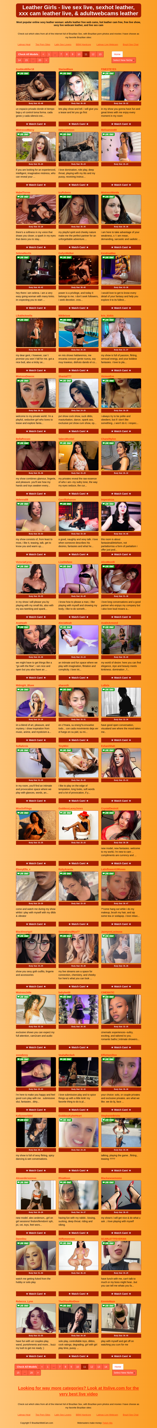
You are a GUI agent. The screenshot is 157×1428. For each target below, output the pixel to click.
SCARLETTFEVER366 (113, 1238)
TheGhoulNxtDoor (69, 1301)
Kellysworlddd (24, 1115)
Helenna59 (22, 499)
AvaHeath (21, 622)
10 (79, 54)
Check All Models (28, 54)
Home (117, 54)
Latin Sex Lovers (62, 44)
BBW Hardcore (83, 44)
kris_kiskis (107, 315)
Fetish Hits (107, 1423)
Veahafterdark (67, 1055)
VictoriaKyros (24, 562)
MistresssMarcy (25, 129)
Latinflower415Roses (113, 869)
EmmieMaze (108, 1301)
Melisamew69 (109, 129)
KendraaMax (108, 253)
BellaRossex (23, 439)
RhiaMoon (64, 1178)
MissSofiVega (24, 808)
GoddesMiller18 (25, 69)
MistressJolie (23, 992)
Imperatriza (107, 499)
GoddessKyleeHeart (70, 1115)
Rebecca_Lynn (24, 1301)
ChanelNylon (108, 439)
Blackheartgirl (24, 931)
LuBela (105, 685)
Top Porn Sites (42, 44)
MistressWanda (110, 192)
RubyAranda (66, 869)
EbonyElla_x (23, 869)
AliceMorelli (108, 562)
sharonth (64, 685)
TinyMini (64, 746)
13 (100, 54)
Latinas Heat (24, 44)
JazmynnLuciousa (111, 931)
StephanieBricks (110, 1115)
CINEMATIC (108, 992)
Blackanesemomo (111, 1178)
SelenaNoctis (23, 253)
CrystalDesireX (110, 808)
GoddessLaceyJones (71, 808)
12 (93, 54)
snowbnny (22, 1055)
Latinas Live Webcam (107, 44)
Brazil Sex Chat (131, 44)
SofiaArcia (22, 746)
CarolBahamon (67, 499)
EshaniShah (108, 746)
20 (39, 60)
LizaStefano (65, 562)
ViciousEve (107, 376)
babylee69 (64, 992)
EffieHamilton (109, 1055)
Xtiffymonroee (67, 1238)
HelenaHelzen (66, 129)
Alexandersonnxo (26, 1178)
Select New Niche (123, 60)
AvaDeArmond (109, 622)
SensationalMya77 (69, 931)
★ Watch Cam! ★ (36, 124)
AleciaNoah (65, 622)
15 (26, 60)
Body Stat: (36, 103)
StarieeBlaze (66, 69)
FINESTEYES (108, 69)
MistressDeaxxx (25, 376)
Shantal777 (65, 376)
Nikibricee (64, 315)
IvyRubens (65, 192)
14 (19, 60)
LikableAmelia (24, 315)
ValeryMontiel (66, 439)
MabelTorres (23, 192)
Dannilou (21, 1238)
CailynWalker (66, 253)
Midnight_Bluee (25, 685)
